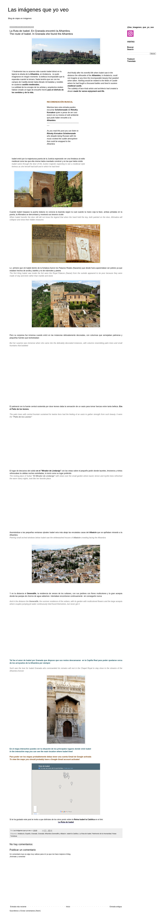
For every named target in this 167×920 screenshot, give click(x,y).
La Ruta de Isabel (66, 822)
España (27, 833)
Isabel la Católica (72, 833)
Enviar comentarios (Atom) (30, 911)
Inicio (68, 907)
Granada (34, 833)
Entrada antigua (116, 907)
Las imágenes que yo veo (38, 10)
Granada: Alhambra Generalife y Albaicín (52, 833)
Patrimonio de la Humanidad (102, 833)
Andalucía (21, 833)
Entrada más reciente (18, 907)
